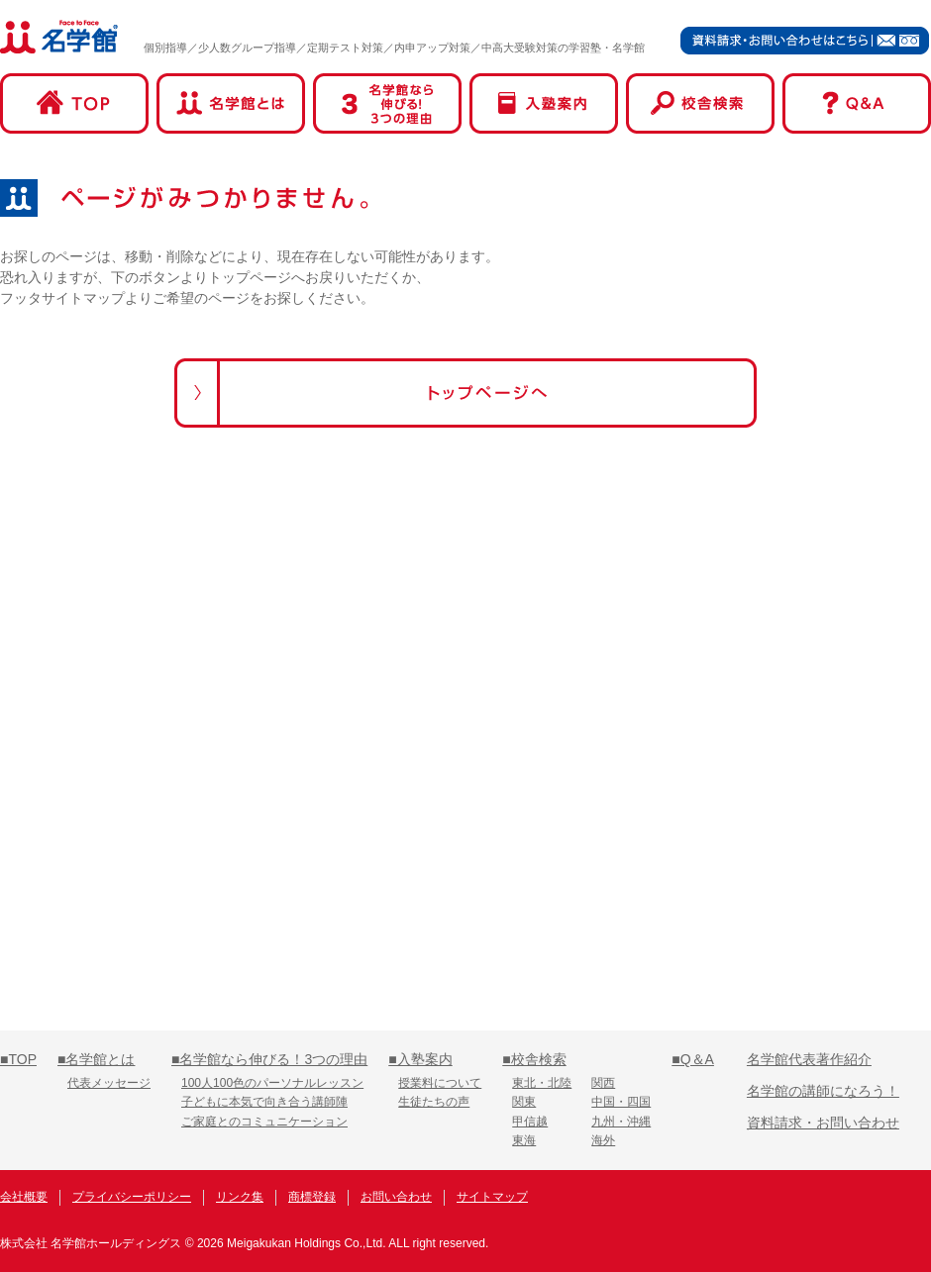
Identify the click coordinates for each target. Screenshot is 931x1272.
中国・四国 (621, 1102)
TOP (74, 103)
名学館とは (230, 103)
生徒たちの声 (433, 1102)
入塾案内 (543, 103)
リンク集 (239, 1197)
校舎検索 (700, 103)
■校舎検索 (534, 1059)
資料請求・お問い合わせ (823, 1122)
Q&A (856, 103)
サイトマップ (492, 1197)
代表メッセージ (109, 1083)
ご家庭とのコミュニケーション (264, 1121)
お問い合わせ (396, 1197)
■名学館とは (96, 1059)
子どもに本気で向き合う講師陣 (264, 1102)
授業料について (439, 1083)
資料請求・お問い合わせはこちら (805, 40)
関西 (603, 1083)
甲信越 (530, 1121)
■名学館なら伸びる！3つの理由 (269, 1059)
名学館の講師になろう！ (823, 1091)
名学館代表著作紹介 (809, 1059)
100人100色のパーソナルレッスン (272, 1083)
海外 (603, 1140)
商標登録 (312, 1197)
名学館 (59, 36)
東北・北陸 (541, 1083)
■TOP (18, 1059)
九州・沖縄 (621, 1121)
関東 (524, 1102)
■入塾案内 (420, 1059)
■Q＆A (693, 1059)
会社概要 (24, 1197)
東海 (524, 1140)
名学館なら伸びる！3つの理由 (387, 103)
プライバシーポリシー (131, 1197)
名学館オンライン (855, 1200)
